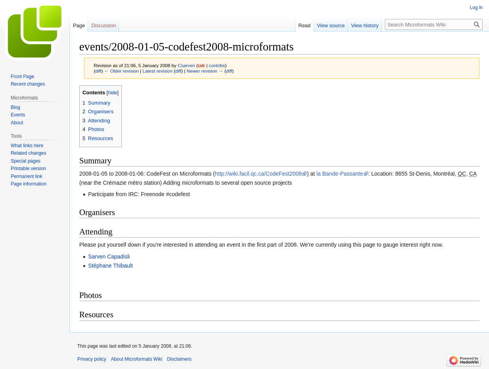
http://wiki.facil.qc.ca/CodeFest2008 (258, 173)
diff (98, 70)
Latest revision (157, 70)
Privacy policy (91, 359)
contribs (217, 65)
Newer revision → (205, 70)
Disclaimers (179, 359)
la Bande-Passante (339, 173)
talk (201, 65)
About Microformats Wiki (136, 359)
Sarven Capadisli (109, 256)
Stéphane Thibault (110, 265)
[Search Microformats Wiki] (434, 24)
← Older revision (121, 70)
